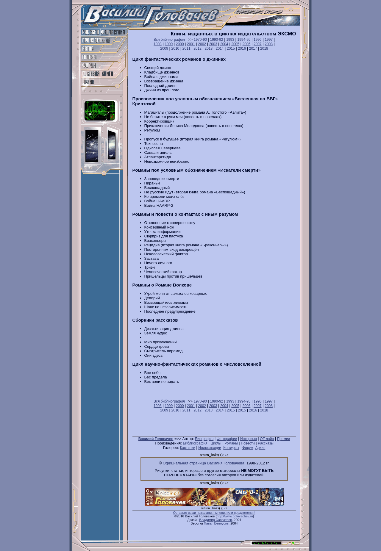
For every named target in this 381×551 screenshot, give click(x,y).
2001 (191, 44)
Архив (260, 448)
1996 (258, 39)
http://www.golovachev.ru (235, 516)
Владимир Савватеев (215, 520)
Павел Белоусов (216, 523)
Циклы (215, 443)
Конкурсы (231, 448)
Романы (231, 443)
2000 (180, 44)
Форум (247, 448)
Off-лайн (267, 439)
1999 (169, 44)
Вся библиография (169, 39)
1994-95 (243, 39)
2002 (202, 44)
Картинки (187, 448)
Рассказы (265, 443)
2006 (247, 44)
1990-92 (216, 39)
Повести (247, 443)
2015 (231, 48)
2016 (242, 48)
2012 (197, 48)
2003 (213, 44)
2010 (175, 48)
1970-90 (200, 39)
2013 (208, 48)
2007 (258, 44)
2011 (186, 48)
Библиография (195, 443)
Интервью (248, 439)
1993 (230, 39)
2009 (164, 48)
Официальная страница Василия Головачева (203, 463)
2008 (269, 44)
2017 (253, 48)
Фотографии (227, 439)
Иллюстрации (209, 448)
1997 (269, 39)
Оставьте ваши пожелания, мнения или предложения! (214, 512)
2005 (235, 44)
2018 (264, 48)
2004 (224, 44)
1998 (158, 44)
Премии (283, 439)
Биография (204, 439)
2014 (220, 48)
